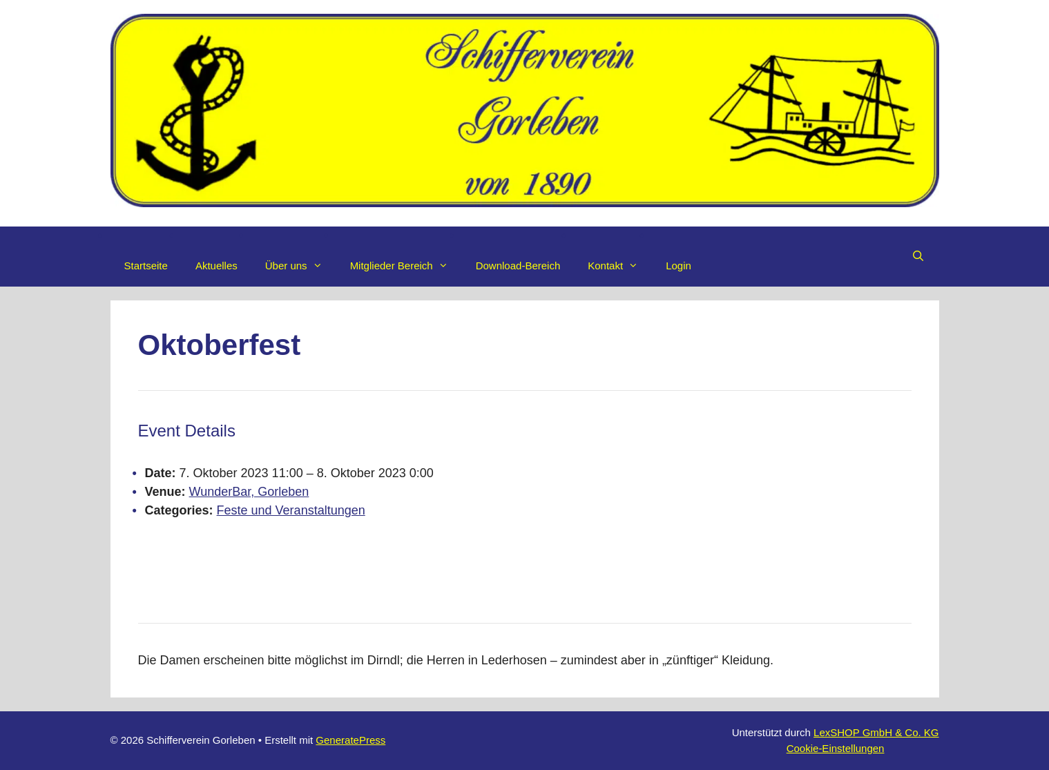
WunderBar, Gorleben (249, 492)
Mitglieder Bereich (406, 266)
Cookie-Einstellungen (836, 748)
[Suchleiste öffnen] (918, 256)
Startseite (146, 265)
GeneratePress (350, 740)
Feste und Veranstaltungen (291, 510)
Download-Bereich (518, 265)
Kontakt (620, 266)
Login (678, 265)
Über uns (300, 266)
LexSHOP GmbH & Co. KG (876, 732)
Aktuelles (216, 265)
